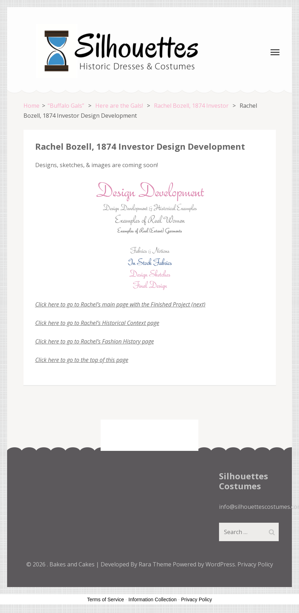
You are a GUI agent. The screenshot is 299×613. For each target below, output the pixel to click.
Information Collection (152, 599)
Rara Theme (156, 564)
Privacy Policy (255, 564)
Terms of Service (105, 599)
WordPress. (220, 564)
